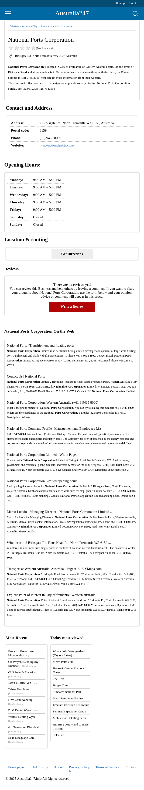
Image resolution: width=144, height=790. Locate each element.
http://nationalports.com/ (57, 145)
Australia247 (72, 13)
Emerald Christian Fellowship (71, 705)
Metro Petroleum (63, 662)
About (58, 767)
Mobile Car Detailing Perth (69, 718)
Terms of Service (107, 767)
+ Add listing (39, 767)
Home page (16, 767)
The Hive (58, 679)
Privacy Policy (79, 767)
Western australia (20, 26)
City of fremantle (42, 26)
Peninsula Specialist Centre (69, 711)
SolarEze (58, 735)
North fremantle (63, 26)
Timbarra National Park (67, 692)
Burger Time (60, 685)
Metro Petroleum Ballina (68, 698)
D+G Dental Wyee (24, 710)
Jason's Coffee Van (23, 682)
